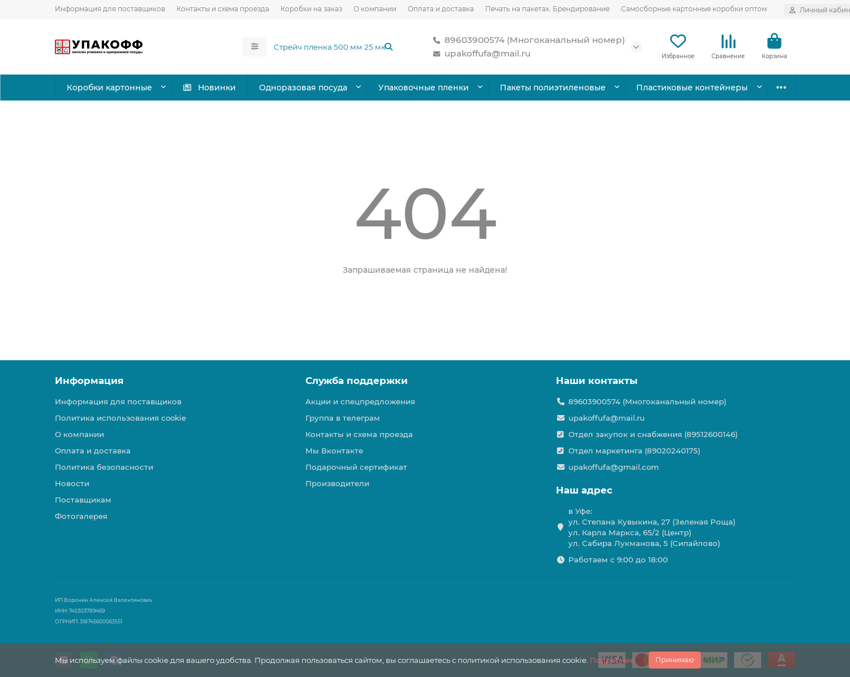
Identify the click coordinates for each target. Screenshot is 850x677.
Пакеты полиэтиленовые (553, 87)
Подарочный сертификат (356, 466)
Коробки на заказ (311, 9)
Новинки (209, 87)
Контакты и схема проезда (222, 9)
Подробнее (612, 660)
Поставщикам (83, 499)
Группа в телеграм (342, 417)
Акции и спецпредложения (360, 401)
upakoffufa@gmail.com (613, 466)
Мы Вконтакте (334, 450)
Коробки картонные (109, 87)
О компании (374, 9)
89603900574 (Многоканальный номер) (527, 40)
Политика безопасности (104, 466)
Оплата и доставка (441, 9)
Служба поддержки (356, 380)
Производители (337, 483)
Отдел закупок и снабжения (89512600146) (653, 434)
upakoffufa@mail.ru (479, 53)
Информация (89, 380)
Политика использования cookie (120, 417)
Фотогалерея (81, 516)
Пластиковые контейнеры (692, 87)
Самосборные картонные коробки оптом (694, 9)
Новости (72, 483)
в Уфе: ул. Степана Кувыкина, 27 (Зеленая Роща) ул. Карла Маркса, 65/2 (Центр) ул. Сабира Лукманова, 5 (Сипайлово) (652, 527)
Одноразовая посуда (303, 87)
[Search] (333, 46)
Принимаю (674, 660)
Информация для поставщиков (110, 9)
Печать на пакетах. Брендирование (547, 9)
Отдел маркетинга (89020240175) (634, 450)
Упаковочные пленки (423, 87)
